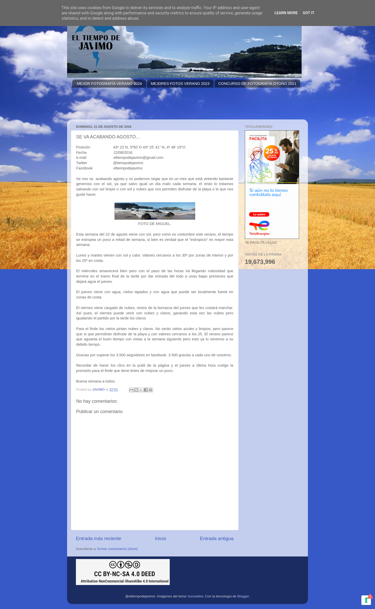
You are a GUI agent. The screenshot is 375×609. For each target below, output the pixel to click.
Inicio (160, 538)
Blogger (243, 596)
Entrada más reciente (98, 538)
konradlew (195, 596)
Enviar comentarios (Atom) (118, 549)
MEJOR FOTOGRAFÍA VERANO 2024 (109, 83)
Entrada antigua (217, 538)
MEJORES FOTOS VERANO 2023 (180, 83)
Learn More (286, 13)
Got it (308, 13)
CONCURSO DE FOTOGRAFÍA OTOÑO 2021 (257, 83)
